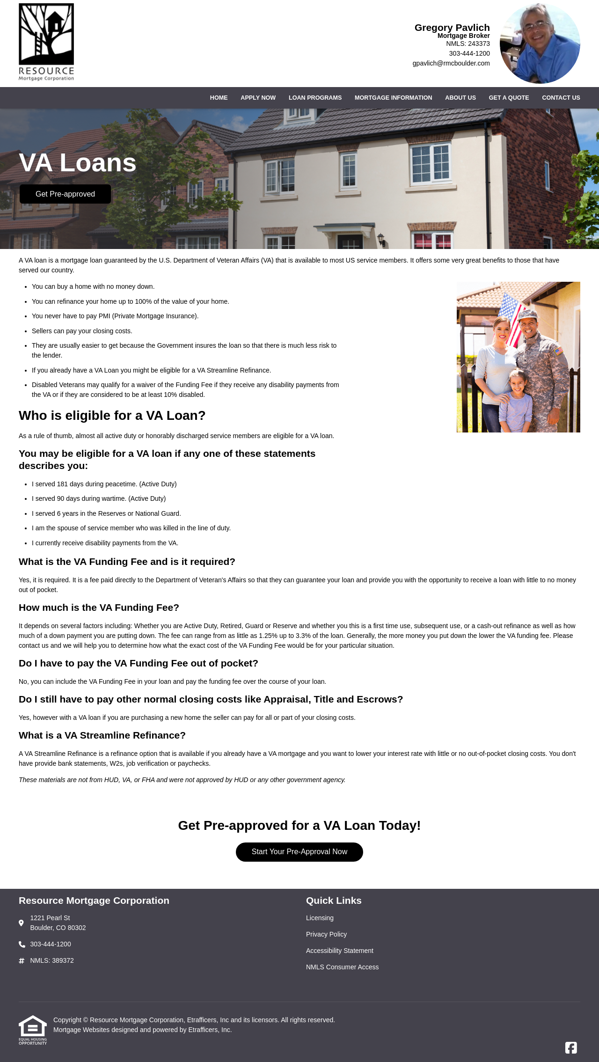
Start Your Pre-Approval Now (300, 852)
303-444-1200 (469, 53)
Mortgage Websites (82, 1029)
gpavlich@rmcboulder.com (451, 63)
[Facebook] (571, 1048)
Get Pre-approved (65, 194)
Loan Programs (315, 98)
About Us (460, 98)
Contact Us (561, 98)
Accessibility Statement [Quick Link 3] (339, 950)
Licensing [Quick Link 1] (320, 918)
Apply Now (258, 98)
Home (219, 98)
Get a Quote (509, 98)
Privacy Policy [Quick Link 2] (326, 934)
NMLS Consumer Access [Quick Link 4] (342, 967)
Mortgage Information (393, 98)
